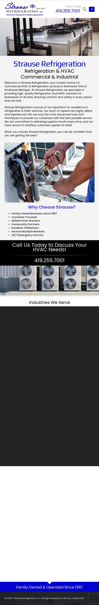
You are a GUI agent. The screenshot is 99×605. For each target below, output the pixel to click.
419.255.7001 (67, 11)
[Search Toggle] (84, 9)
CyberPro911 (78, 598)
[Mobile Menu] (91, 9)
